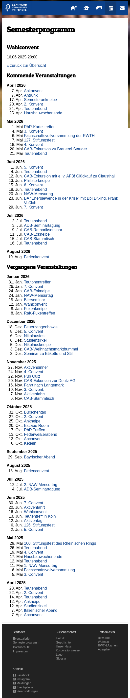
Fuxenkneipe (35, 309)
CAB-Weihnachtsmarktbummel (51, 349)
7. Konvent (33, 207)
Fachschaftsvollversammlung (49, 570)
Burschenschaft (66, 632)
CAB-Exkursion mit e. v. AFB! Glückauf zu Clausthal (69, 176)
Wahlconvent (35, 304)
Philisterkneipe (37, 180)
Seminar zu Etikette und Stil (48, 353)
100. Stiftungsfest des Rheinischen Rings (60, 543)
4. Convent (33, 372)
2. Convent (33, 417)
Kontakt (18, 669)
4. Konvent (33, 144)
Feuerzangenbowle (41, 327)
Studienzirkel (35, 340)
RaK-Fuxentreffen (39, 313)
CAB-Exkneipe (37, 234)
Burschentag (35, 412)
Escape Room (36, 425)
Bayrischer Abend (39, 457)
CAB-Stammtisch (39, 239)
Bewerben (104, 638)
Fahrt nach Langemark (44, 385)
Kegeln (30, 443)
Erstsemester (106, 632)
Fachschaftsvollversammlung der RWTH (59, 136)
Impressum (20, 651)
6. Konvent (33, 185)
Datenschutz (21, 647)
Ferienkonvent (36, 257)
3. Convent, (34, 389)
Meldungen (22, 683)
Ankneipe (32, 421)
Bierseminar (34, 300)
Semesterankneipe (40, 100)
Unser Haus (63, 646)
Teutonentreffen (37, 282)
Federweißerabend (40, 434)
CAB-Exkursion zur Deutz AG (49, 381)
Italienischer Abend (40, 610)
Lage (59, 654)
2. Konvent (33, 104)
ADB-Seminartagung (42, 225)
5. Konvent (33, 167)
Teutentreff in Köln (40, 516)
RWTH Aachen (107, 645)
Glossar (61, 658)
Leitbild (60, 638)
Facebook (21, 675)
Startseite (19, 632)
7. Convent (33, 286)
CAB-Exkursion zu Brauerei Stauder (55, 149)
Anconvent (33, 439)
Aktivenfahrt (34, 394)
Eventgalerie (21, 638)
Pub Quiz (32, 376)
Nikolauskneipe (37, 345)
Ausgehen (104, 649)
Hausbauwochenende (43, 113)
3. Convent (33, 574)
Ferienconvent (36, 471)
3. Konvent (33, 131)
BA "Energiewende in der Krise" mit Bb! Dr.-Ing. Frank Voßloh (71, 200)
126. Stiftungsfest (39, 525)
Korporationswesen (68, 650)
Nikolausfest (34, 336)
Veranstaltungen (25, 691)
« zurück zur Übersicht (26, 65)
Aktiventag (33, 521)
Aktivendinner (36, 367)
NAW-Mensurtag (38, 194)
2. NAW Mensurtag (40, 485)
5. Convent (33, 331)
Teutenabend (35, 108)
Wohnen (103, 642)
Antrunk (31, 95)
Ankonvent (33, 91)
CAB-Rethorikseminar (43, 230)
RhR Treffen (34, 430)
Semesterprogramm (26, 642)
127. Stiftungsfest (39, 140)
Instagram (21, 679)
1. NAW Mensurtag (40, 565)
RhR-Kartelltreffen (40, 127)
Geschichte (63, 642)
